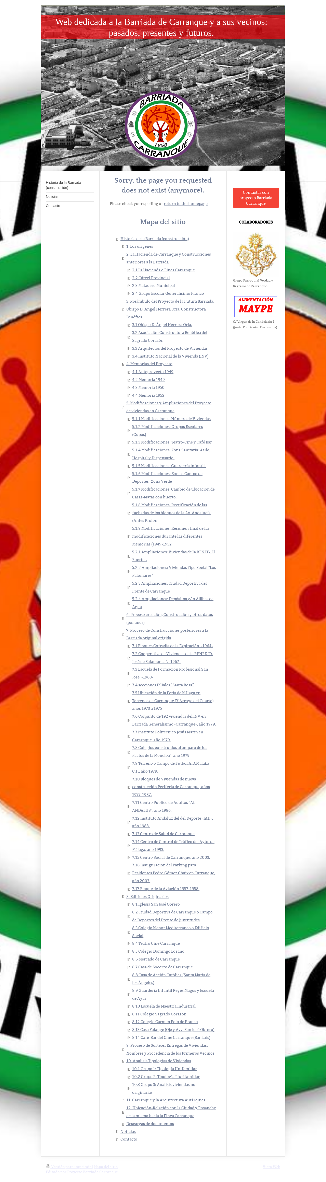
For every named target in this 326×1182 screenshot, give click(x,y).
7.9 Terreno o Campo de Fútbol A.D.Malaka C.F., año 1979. (170, 767)
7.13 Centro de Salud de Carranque (163, 833)
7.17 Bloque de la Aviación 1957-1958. (165, 888)
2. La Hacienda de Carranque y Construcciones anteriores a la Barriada (168, 258)
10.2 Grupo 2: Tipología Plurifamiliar (166, 1076)
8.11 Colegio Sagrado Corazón (159, 1014)
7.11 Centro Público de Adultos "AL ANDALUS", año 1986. (163, 806)
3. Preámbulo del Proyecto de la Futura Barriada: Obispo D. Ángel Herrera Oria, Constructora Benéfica (170, 309)
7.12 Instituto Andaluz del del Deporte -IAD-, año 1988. (172, 822)
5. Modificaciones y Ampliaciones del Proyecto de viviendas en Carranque (168, 407)
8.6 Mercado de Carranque (156, 959)
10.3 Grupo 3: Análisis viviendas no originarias (163, 1088)
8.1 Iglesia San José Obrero (156, 904)
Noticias (128, 1131)
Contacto (128, 1139)
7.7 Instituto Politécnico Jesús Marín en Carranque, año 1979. (167, 736)
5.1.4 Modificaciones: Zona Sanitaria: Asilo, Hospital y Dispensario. (171, 454)
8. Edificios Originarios (147, 896)
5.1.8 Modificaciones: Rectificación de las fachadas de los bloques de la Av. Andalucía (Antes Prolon (171, 513)
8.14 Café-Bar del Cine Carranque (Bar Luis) (171, 1037)
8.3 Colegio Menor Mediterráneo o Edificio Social (170, 931)
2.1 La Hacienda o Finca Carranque (163, 270)
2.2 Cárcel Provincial (151, 277)
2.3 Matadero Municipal (153, 285)
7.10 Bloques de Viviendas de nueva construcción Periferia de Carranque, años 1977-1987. (171, 787)
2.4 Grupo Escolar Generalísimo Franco (168, 293)
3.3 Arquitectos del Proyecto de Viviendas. (170, 348)
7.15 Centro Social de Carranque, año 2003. (171, 857)
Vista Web (271, 1166)
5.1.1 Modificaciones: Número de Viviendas (171, 418)
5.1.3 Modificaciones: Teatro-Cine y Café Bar (172, 442)
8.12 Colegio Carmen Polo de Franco (165, 1021)
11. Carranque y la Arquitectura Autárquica (166, 1100)
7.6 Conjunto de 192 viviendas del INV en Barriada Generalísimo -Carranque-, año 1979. (174, 720)
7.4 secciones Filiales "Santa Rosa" (163, 685)
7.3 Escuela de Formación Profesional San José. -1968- (170, 673)
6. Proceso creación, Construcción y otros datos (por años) (169, 618)
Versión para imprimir (69, 1166)
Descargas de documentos (150, 1123)
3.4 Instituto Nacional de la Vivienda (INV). (171, 356)
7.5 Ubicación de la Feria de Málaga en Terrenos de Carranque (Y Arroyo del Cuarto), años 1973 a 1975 (173, 700)
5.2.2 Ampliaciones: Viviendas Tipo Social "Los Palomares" (174, 571)
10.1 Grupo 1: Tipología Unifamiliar (164, 1068)
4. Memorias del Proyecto (149, 363)
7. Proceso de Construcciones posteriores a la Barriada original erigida (167, 634)
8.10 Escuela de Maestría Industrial (164, 1006)
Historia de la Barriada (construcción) (154, 238)
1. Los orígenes (139, 246)
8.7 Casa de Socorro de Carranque (162, 967)
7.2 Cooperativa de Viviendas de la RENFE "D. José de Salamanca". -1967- (172, 657)
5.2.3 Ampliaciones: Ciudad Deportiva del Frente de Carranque (169, 587)
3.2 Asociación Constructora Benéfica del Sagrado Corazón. (169, 336)
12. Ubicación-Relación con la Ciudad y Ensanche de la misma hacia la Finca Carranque (171, 1111)
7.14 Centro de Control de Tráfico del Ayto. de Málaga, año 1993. (173, 845)
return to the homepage (186, 203)
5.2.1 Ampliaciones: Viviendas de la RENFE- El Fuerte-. (173, 556)
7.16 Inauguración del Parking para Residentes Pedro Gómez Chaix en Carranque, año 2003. (173, 873)
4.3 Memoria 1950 (148, 387)
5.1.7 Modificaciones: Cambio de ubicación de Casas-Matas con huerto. (173, 493)
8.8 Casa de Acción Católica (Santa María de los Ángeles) (171, 978)
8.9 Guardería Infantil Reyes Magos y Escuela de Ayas (173, 994)
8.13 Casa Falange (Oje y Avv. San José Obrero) (173, 1029)
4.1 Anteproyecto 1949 (152, 371)
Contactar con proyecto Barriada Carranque (255, 198)
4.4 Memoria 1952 (148, 395)
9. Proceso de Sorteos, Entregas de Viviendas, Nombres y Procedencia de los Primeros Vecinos (170, 1049)
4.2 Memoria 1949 (148, 379)
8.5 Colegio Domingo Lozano (158, 951)
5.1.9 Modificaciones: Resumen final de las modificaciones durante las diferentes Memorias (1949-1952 (170, 536)
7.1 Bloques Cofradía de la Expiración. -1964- (172, 645)
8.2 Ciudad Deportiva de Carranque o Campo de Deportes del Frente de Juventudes (172, 916)
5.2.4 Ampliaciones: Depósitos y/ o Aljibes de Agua (172, 602)
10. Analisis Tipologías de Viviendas (158, 1060)
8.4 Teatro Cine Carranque (156, 943)
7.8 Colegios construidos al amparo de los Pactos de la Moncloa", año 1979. (169, 751)
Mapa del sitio (106, 1166)
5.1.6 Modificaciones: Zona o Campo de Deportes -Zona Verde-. (167, 477)
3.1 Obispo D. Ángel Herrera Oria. (162, 324)
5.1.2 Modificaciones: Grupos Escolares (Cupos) (167, 430)
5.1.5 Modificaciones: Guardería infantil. (169, 465)
